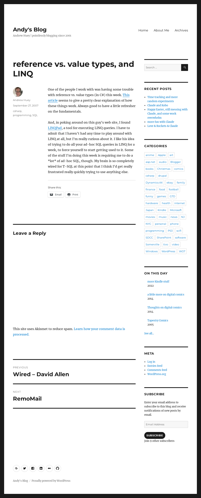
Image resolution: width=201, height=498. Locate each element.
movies (150, 216)
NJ (183, 216)
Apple (162, 155)
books (149, 168)
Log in (151, 361)
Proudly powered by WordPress (51, 480)
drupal (162, 175)
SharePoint (164, 237)
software (180, 237)
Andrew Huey (21, 100)
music (163, 216)
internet (179, 203)
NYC (148, 223)
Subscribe (154, 435)
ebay (170, 182)
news (174, 216)
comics (178, 168)
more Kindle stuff (158, 281)
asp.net (150, 161)
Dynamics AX (154, 182)
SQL (35, 115)
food (162, 189)
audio (162, 161)
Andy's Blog (30, 29)
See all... (149, 333)
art (171, 155)
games (161, 196)
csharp (17, 111)
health (166, 203)
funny (149, 196)
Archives (181, 30)
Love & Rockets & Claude (162, 126)
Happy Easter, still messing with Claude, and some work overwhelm (167, 113)
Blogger (175, 161)
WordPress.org (156, 374)
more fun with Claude (160, 122)
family (181, 182)
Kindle (162, 210)
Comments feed (157, 370)
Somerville (152, 244)
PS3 (170, 230)
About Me (161, 30)
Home (143, 30)
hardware (152, 203)
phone (174, 223)
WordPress (168, 251)
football (174, 189)
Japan (150, 210)
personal (160, 223)
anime (150, 155)
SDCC (149, 237)
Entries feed (154, 366)
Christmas (163, 168)
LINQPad (55, 128)
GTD (172, 196)
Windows (152, 251)
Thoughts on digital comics (164, 307)
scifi (178, 230)
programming (22, 115)
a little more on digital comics (165, 294)
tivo (165, 244)
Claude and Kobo (157, 105)
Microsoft (176, 210)
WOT (182, 251)
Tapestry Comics (157, 320)
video (175, 244)
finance (150, 189)
